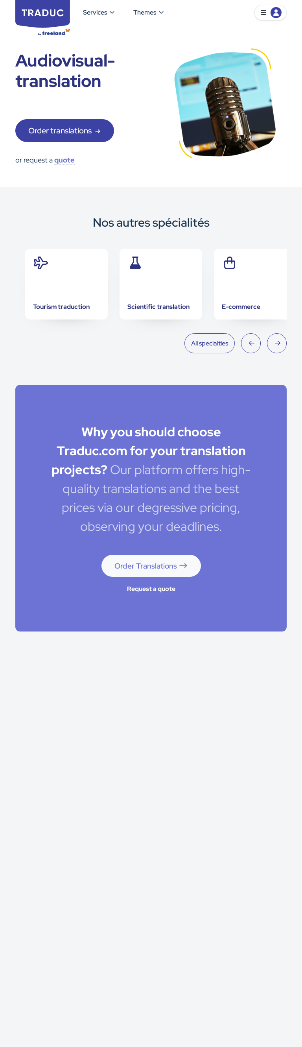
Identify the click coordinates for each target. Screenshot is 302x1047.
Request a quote (151, 589)
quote (64, 159)
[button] (270, 12)
